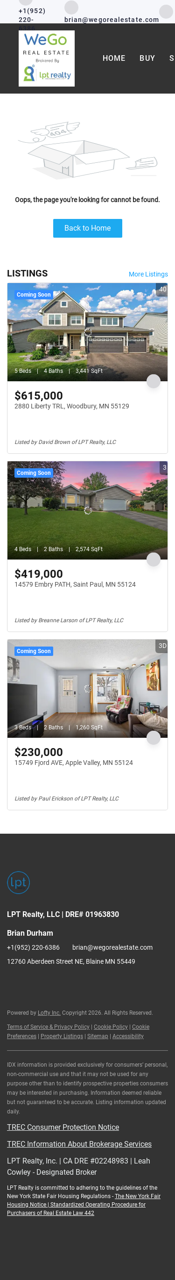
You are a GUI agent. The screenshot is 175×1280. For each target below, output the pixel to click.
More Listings (148, 274)
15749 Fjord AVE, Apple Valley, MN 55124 (73, 762)
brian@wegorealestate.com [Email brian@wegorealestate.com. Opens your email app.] (112, 947)
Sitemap (97, 1036)
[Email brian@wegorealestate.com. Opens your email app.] (111, 11)
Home (114, 58)
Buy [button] (147, 58)
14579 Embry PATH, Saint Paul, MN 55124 (75, 584)
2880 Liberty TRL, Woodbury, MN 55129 (71, 406)
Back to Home (87, 228)
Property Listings (62, 1036)
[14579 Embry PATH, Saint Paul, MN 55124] (87, 510)
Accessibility (128, 1036)
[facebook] (166, 11)
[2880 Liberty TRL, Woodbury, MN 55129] (87, 332)
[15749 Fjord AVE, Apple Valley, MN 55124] (87, 689)
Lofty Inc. (49, 1013)
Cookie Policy (111, 1027)
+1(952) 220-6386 (33, 947)
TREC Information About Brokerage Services (79, 1144)
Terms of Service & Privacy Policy (48, 1027)
